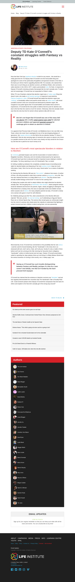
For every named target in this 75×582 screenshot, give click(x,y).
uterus (61, 245)
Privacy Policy (34, 543)
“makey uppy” (52, 94)
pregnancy (51, 175)
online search (52, 100)
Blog (17, 13)
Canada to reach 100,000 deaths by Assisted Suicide (27, 338)
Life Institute (26, 1)
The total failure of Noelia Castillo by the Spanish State (27, 322)
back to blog (58, 298)
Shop (20, 543)
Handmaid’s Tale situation (40, 184)
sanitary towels (46, 166)
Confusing (15, 155)
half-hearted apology (33, 96)
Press (37, 538)
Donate (41, 543)
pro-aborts (20, 120)
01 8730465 (14, 564)
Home (12, 13)
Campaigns (22, 538)
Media (30, 538)
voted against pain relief (42, 120)
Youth (13, 540)
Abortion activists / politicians (21, 48)
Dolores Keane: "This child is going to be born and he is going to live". (31, 327)
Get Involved (48, 543)
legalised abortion (31, 76)
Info (43, 538)
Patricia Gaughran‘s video (19, 98)
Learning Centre (36, 1)
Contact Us (26, 543)
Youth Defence (47, 1)
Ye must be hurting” (33, 198)
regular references (25, 135)
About (13, 538)
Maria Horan (23, 66)
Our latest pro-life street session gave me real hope (26, 309)
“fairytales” (54, 277)
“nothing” (13, 100)
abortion (43, 177)
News (12, 543)
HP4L (20, 540)
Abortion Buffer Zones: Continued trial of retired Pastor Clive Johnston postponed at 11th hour (37, 315)
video (47, 87)
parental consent (46, 122)
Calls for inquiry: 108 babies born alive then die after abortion (29, 349)
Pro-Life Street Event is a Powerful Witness (24, 343)
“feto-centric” (40, 173)
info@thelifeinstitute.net (16, 565)
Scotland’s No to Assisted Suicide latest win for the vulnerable (29, 332)
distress (26, 191)
